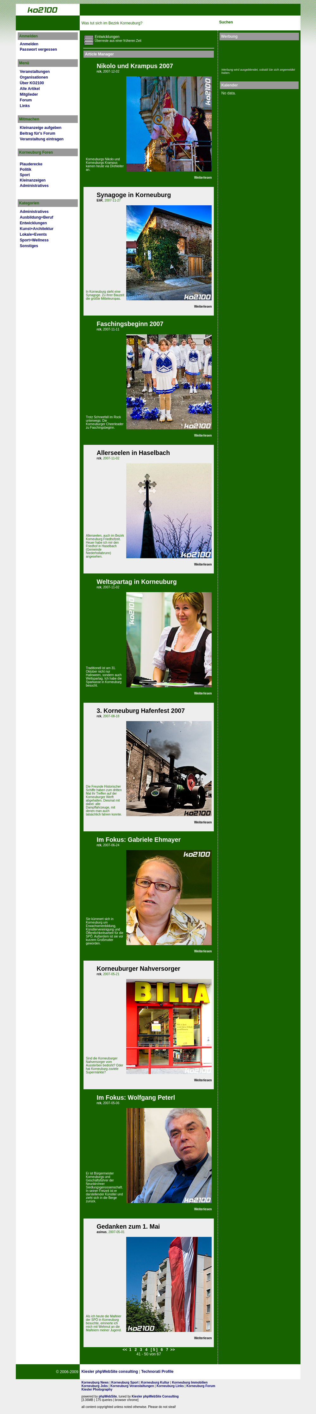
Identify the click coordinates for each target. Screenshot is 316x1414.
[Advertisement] (258, 53)
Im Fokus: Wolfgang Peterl (135, 1097)
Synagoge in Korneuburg (133, 194)
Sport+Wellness (34, 240)
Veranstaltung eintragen (42, 139)
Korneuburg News (94, 1382)
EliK (99, 200)
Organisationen (34, 77)
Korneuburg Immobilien (190, 1382)
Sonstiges (29, 246)
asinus (101, 1232)
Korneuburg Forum (200, 1386)
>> (172, 1349)
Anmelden (29, 44)
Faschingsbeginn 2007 (129, 323)
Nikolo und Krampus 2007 (134, 65)
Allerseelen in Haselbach (133, 452)
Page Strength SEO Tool (201, 1372)
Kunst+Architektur (36, 229)
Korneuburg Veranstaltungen (132, 1386)
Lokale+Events (33, 234)
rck (98, 71)
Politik (25, 169)
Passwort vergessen (38, 49)
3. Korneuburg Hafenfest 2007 (140, 710)
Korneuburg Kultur (155, 1382)
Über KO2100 (32, 83)
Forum (26, 100)
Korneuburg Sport (125, 1382)
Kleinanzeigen (33, 180)
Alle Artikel (30, 88)
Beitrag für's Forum (37, 133)
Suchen (226, 22)
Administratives (34, 185)
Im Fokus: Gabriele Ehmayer (138, 839)
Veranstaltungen (35, 71)
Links (25, 106)
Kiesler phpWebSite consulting (109, 1371)
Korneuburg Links (170, 1386)
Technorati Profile (157, 1371)
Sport (25, 175)
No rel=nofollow (232, 1372)
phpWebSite (108, 1396)
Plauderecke (31, 164)
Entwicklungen (33, 223)
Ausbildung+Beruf (36, 217)
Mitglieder (29, 94)
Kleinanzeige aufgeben (41, 127)
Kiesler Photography (96, 1389)
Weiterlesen (203, 177)
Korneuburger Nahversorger (138, 968)
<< (125, 1349)
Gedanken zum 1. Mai (128, 1226)
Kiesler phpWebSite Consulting (155, 1396)
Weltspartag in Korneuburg (136, 581)
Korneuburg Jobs (94, 1386)
